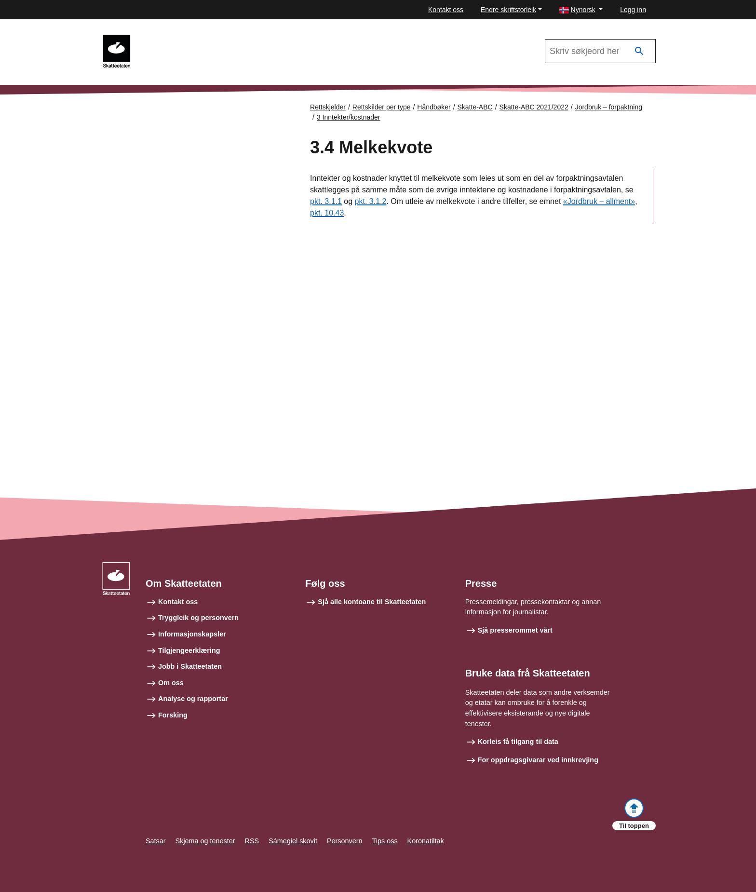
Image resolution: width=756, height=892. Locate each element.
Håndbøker (433, 107)
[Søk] (639, 51)
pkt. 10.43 (327, 213)
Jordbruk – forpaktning (608, 107)
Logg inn (633, 10)
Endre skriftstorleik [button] (508, 10)
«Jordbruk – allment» (599, 201)
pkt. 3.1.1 (326, 201)
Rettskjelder (328, 107)
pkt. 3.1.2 (371, 201)
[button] (581, 10)
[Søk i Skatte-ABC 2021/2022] (600, 51)
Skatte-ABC (475, 107)
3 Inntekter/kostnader (348, 117)
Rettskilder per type (381, 107)
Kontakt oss (445, 10)
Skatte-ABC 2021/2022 (181, 39)
